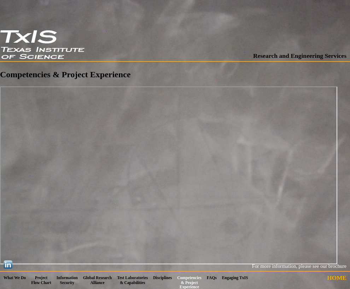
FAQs (212, 278)
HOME (336, 278)
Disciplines (162, 278)
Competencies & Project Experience (189, 282)
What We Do (15, 278)
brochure (337, 266)
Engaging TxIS (235, 278)
